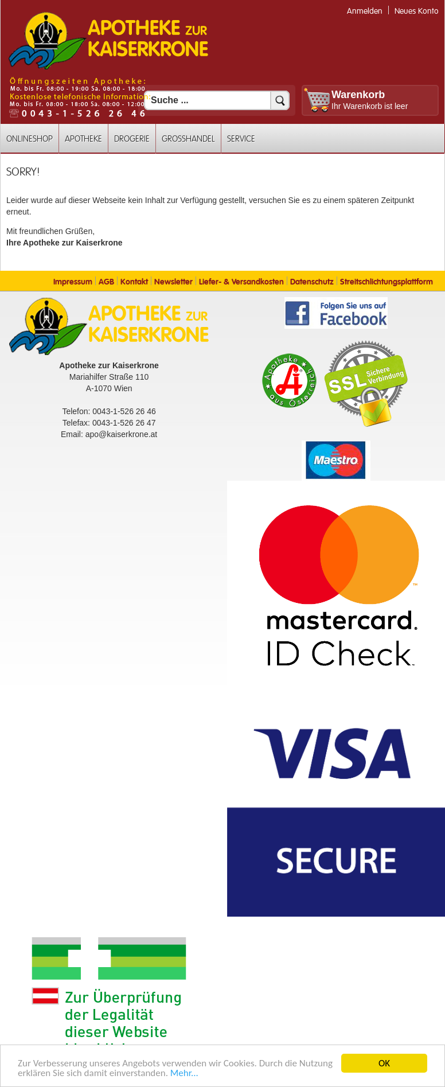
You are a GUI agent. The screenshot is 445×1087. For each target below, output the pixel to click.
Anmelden (364, 11)
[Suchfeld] (217, 100)
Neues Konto (417, 11)
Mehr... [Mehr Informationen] (184, 1073)
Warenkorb (358, 94)
